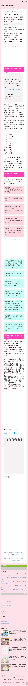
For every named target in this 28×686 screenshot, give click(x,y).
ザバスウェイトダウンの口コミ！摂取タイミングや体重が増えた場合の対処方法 (17, 632)
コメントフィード (5, 623)
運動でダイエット (5, 613)
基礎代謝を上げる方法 (6, 605)
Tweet (5, 433)
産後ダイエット (4, 607)
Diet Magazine (7, 5)
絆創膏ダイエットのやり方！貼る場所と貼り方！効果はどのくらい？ (15, 554)
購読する (4, 565)
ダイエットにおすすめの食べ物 (8, 600)
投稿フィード (4, 621)
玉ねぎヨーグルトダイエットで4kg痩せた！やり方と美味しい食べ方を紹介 (17, 658)
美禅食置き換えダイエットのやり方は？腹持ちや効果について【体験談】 (17, 649)
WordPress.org (4, 624)
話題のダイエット (11, 429)
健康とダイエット (5, 603)
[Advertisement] (14, 56)
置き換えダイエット (5, 609)
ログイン (3, 619)
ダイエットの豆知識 (5, 601)
